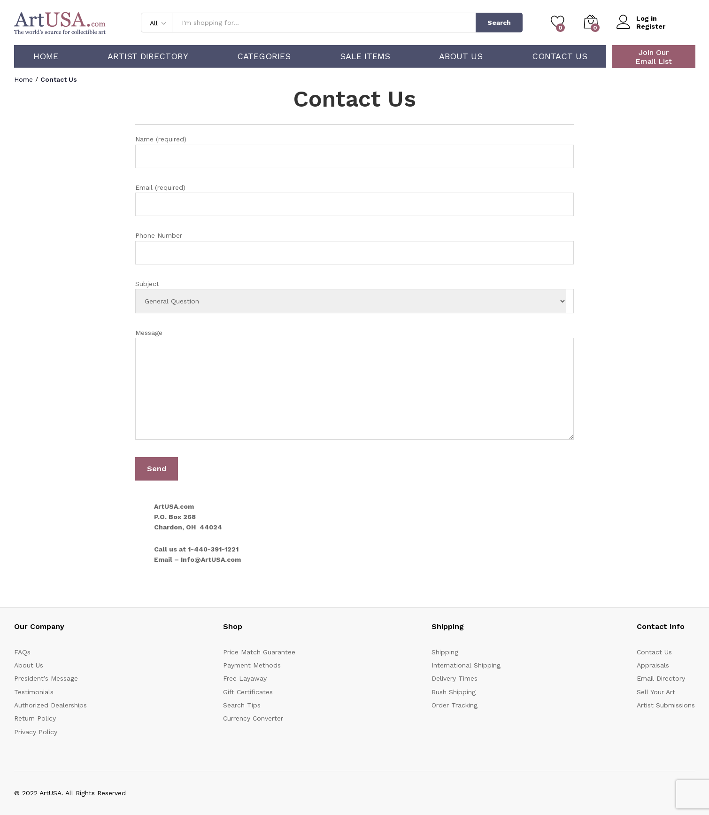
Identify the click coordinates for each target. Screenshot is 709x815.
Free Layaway (245, 678)
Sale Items (365, 56)
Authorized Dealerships (50, 705)
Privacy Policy (35, 732)
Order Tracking (455, 705)
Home (45, 56)
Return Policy (35, 718)
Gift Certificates (248, 692)
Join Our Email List (653, 57)
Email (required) (354, 200)
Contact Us (559, 56)
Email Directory (661, 678)
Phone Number (354, 248)
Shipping (445, 652)
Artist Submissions (666, 705)
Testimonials (34, 692)
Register (650, 26)
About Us (461, 56)
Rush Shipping (454, 692)
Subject (354, 296)
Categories (264, 56)
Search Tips (242, 705)
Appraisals (653, 665)
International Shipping (466, 665)
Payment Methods (252, 665)
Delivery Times (455, 678)
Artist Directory (148, 56)
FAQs (22, 652)
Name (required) (354, 151)
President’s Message (46, 678)
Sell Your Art (656, 692)
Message (354, 386)
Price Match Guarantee (259, 652)
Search (499, 22)
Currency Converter (253, 718)
